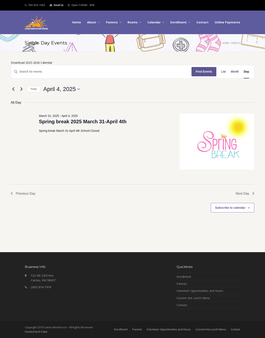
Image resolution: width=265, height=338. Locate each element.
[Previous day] (13, 89)
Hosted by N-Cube (36, 331)
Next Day (245, 193)
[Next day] (21, 89)
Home (225, 42)
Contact (182, 305)
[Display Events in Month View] (235, 71)
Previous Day (23, 193)
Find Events (204, 71)
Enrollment (184, 277)
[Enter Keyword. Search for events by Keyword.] (101, 71)
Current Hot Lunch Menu (193, 298)
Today (33, 88)
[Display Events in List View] (223, 71)
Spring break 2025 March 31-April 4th (82, 121)
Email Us (59, 5)
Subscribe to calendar (230, 207)
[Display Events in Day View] (246, 71)
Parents (182, 284)
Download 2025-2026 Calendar (31, 63)
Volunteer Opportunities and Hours (200, 291)
